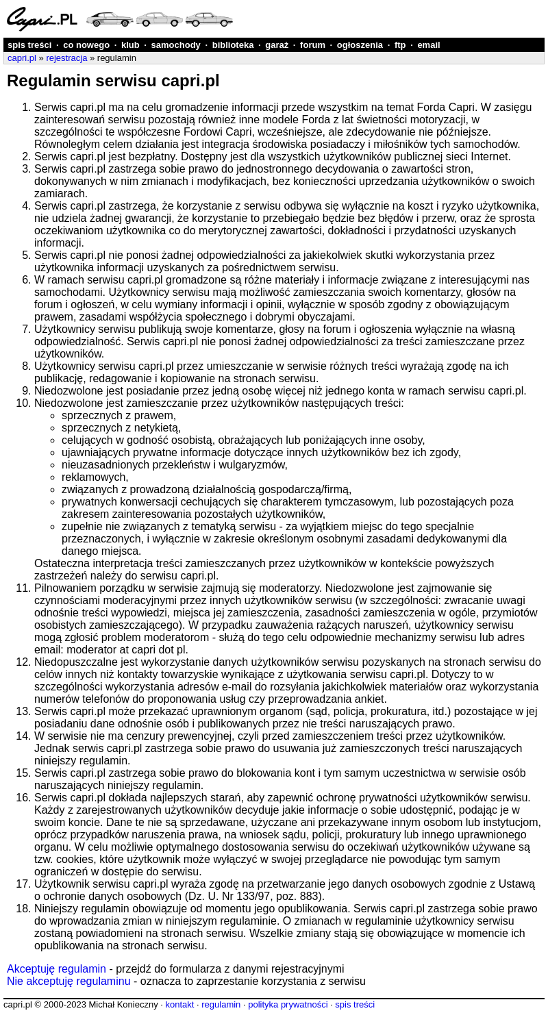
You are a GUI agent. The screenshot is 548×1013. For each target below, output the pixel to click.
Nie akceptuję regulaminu (69, 981)
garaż (276, 45)
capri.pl (22, 58)
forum (312, 45)
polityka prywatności (287, 1004)
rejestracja (66, 58)
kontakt (179, 1004)
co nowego (86, 45)
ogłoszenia (360, 45)
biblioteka (233, 45)
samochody (176, 45)
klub (130, 45)
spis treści (29, 45)
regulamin (220, 1004)
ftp (400, 45)
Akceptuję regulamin (56, 969)
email (428, 45)
